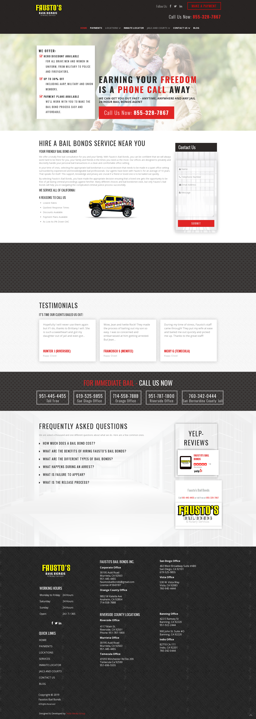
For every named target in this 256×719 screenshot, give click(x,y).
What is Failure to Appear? (63, 474)
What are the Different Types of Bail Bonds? (77, 459)
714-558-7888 (126, 396)
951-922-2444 (168, 625)
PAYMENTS (45, 646)
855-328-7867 (207, 16)
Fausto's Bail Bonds (198, 490)
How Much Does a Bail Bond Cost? (68, 443)
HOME (43, 640)
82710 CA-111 (168, 644)
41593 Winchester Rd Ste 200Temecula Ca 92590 (117, 660)
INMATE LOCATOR (50, 665)
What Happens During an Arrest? (68, 466)
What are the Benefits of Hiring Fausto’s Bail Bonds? (84, 451)
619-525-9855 (89, 396)
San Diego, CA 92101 (172, 569)
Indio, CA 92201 (169, 647)
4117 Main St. (108, 626)
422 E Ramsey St (169, 619)
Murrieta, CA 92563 (111, 575)
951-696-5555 (108, 665)
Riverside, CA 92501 (111, 629)
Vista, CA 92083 (168, 585)
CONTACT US (47, 677)
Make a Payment (204, 6)
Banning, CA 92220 (171, 622)
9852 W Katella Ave (111, 596)
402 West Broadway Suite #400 (178, 566)
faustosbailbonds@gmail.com (117, 582)
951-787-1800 (162, 396)
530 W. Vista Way (169, 582)
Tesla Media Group (75, 713)
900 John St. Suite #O (172, 631)
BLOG (42, 684)
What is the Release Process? (65, 482)
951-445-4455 (52, 396)
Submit (196, 223)
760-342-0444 (203, 396)
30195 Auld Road (109, 572)
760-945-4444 (168, 588)
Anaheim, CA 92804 (111, 599)
